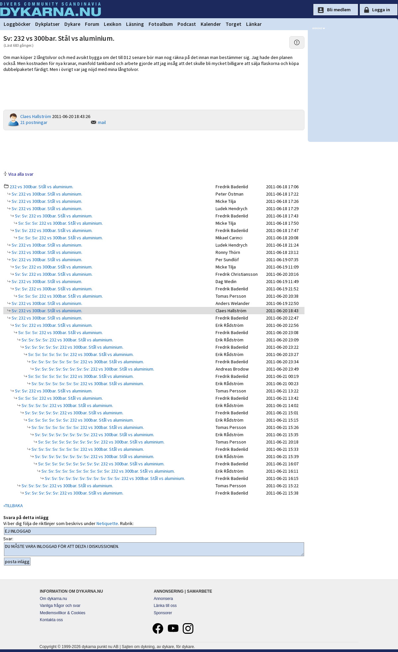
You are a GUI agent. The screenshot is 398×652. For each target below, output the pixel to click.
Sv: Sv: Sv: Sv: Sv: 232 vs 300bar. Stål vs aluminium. (73, 347)
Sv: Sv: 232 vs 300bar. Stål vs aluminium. (53, 216)
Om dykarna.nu (53, 598)
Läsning (135, 24)
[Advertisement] (154, 150)
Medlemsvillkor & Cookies (62, 613)
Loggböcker (17, 24)
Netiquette (107, 523)
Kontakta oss (51, 620)
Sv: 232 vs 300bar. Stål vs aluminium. (46, 194)
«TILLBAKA (13, 505)
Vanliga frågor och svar (60, 605)
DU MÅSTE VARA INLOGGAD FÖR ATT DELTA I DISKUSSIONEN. (154, 549)
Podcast (186, 24)
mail (102, 122)
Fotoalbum (161, 24)
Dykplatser (47, 24)
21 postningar (33, 122)
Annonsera (163, 598)
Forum (92, 24)
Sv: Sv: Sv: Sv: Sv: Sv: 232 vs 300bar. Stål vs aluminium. (80, 354)
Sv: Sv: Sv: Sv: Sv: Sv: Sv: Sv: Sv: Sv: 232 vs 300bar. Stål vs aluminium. (107, 471)
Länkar (254, 24)
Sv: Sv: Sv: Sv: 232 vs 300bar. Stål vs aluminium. (67, 340)
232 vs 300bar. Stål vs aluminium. (41, 187)
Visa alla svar (20, 174)
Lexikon (112, 24)
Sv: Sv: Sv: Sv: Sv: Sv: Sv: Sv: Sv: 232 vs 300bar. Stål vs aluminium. (101, 442)
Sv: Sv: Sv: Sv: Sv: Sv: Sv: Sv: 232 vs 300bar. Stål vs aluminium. (94, 369)
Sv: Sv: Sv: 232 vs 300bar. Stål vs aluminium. (60, 223)
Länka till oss (165, 605)
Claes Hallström (35, 116)
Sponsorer (163, 613)
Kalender (211, 24)
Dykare (72, 24)
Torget (233, 24)
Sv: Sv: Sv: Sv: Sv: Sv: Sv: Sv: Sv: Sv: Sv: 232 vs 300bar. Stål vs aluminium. (114, 478)
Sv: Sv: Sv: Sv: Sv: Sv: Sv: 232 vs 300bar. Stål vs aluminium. (87, 362)
